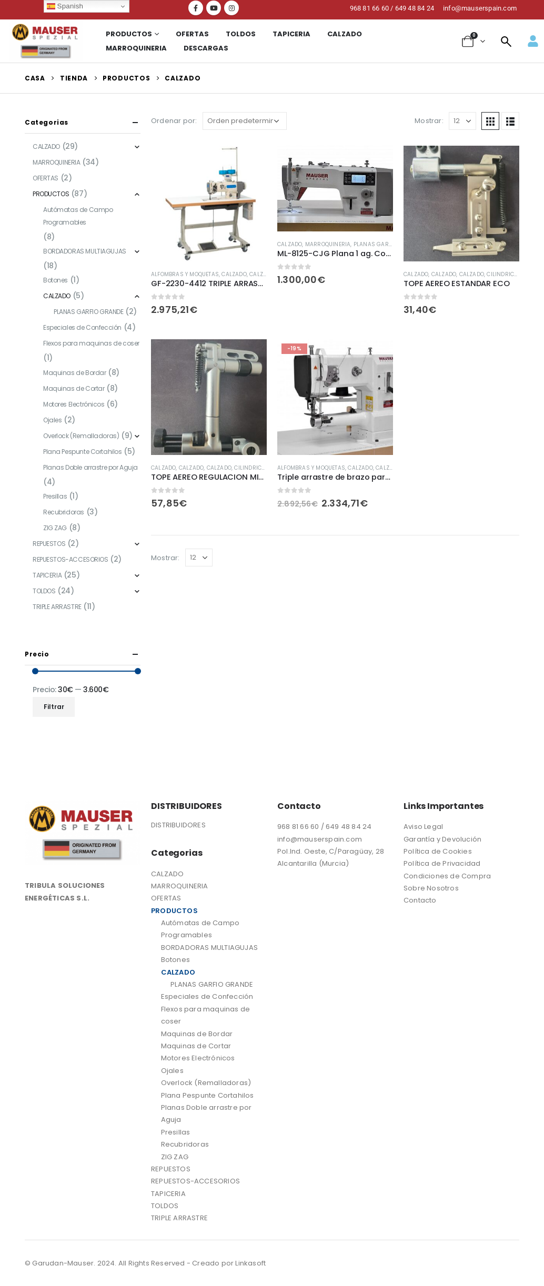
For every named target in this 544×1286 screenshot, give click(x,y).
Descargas (206, 48)
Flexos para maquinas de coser (91, 343)
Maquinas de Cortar (73, 388)
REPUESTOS (49, 543)
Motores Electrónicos (74, 404)
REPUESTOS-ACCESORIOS (70, 559)
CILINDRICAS (504, 274)
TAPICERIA (291, 34)
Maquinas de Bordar (74, 372)
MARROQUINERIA (136, 48)
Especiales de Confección (82, 327)
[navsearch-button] (506, 41)
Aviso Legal (423, 827)
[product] (209, 203)
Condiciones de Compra (448, 876)
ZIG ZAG (55, 527)
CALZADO (344, 34)
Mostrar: (429, 121)
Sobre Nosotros (431, 888)
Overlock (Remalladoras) (81, 435)
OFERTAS (192, 34)
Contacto (420, 900)
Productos (129, 34)
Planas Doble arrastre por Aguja (90, 467)
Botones (55, 280)
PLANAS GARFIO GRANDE (387, 244)
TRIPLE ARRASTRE (57, 606)
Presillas (55, 496)
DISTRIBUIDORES (178, 825)
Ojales (52, 420)
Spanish (65, 6)
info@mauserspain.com (319, 839)
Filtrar (54, 706)
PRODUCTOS (51, 193)
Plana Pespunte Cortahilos (82, 451)
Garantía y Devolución (442, 839)
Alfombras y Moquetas (185, 274)
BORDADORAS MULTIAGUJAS (84, 251)
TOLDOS (241, 34)
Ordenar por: (174, 121)
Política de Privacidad (442, 863)
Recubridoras (63, 512)
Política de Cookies (438, 851)
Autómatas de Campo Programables (78, 216)
